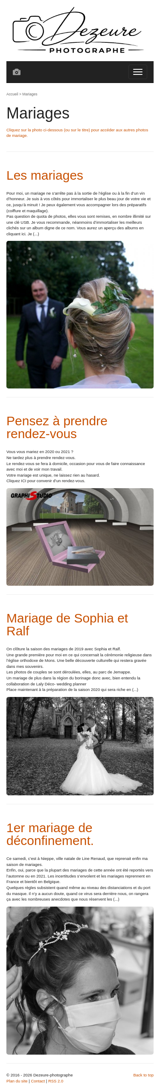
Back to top (143, 1075)
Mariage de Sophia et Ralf (67, 624)
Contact (38, 1081)
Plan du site (17, 1081)
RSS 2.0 (55, 1081)
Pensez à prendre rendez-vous (57, 427)
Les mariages (44, 175)
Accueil (12, 94)
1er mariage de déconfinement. (50, 834)
